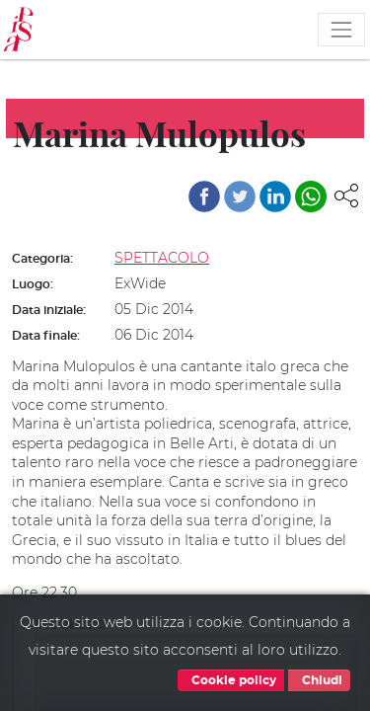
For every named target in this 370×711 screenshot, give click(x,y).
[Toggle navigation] (341, 29)
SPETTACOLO (161, 258)
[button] (346, 194)
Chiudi (319, 680)
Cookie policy (230, 680)
